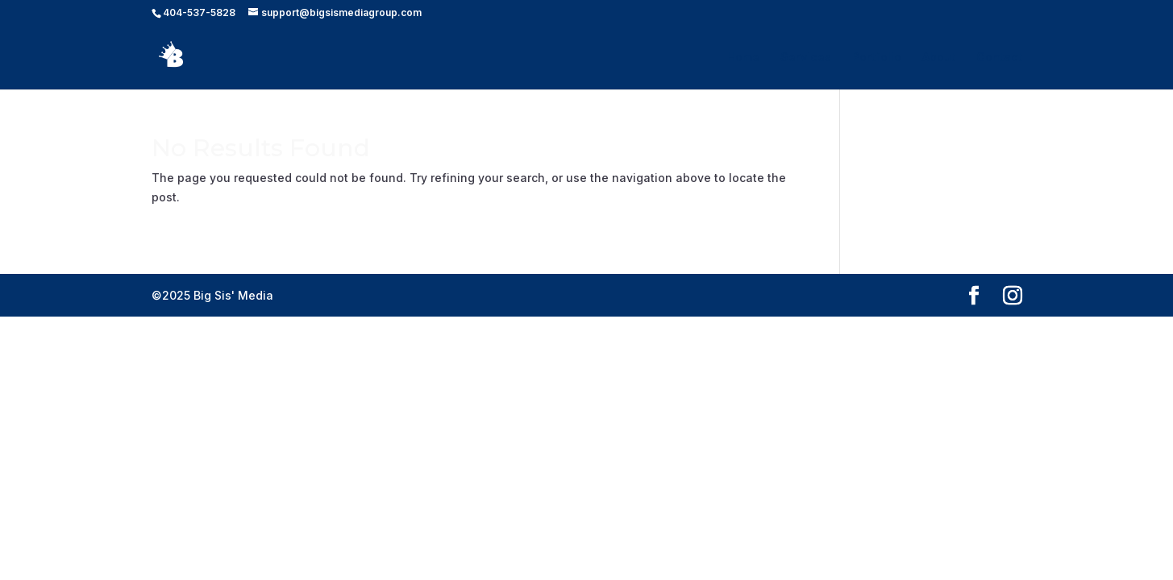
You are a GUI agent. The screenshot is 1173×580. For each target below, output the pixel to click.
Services (805, 58)
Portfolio (876, 58)
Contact (999, 58)
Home (743, 58)
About (938, 58)
